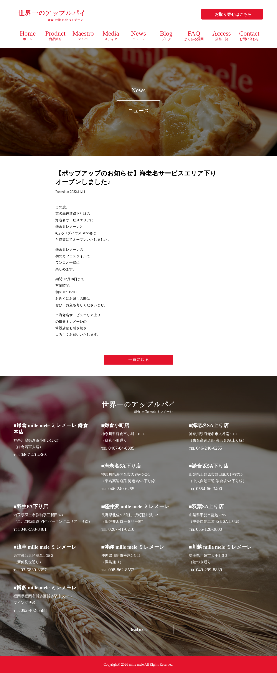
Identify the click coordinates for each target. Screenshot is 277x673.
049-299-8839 (209, 569)
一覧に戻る (138, 359)
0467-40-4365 (34, 454)
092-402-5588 (34, 610)
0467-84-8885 (121, 448)
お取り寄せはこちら (233, 14)
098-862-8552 (121, 569)
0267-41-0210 (121, 529)
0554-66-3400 (209, 488)
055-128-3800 (209, 529)
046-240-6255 (209, 448)
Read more (138, 629)
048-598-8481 (34, 529)
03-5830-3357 (34, 569)
